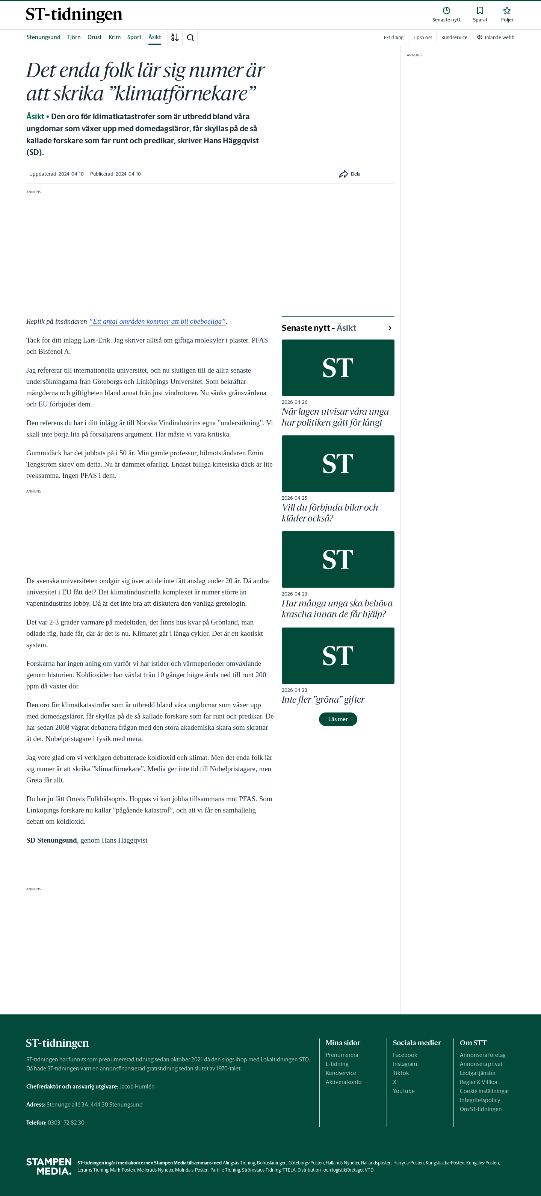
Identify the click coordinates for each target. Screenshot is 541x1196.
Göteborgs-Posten (306, 1163)
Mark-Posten (122, 1170)
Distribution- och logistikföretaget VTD (335, 1170)
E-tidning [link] (393, 37)
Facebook (405, 1054)
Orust (95, 37)
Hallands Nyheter (342, 1163)
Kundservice (341, 1072)
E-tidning (337, 1063)
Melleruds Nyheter (155, 1170)
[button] (190, 37)
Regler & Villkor (479, 1081)
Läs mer (338, 719)
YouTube (404, 1090)
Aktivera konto (344, 1081)
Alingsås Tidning (239, 1163)
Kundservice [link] (454, 37)
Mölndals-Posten (192, 1170)
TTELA (289, 1170)
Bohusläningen (272, 1163)
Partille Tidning (225, 1170)
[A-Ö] (175, 37)
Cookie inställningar (484, 1090)
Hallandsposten (376, 1163)
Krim (115, 37)
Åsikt (154, 37)
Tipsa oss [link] (422, 37)
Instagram (405, 1063)
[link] (74, 15)
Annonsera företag (483, 1054)
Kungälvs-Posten (482, 1163)
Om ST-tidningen (481, 1109)
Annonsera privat (481, 1063)
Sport (134, 37)
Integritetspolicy (480, 1100)
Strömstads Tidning (261, 1170)
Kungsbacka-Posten (445, 1163)
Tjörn (74, 37)
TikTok (401, 1072)
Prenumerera (342, 1054)
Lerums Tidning (92, 1170)
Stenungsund (43, 37)
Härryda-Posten (408, 1163)
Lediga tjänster (478, 1072)
